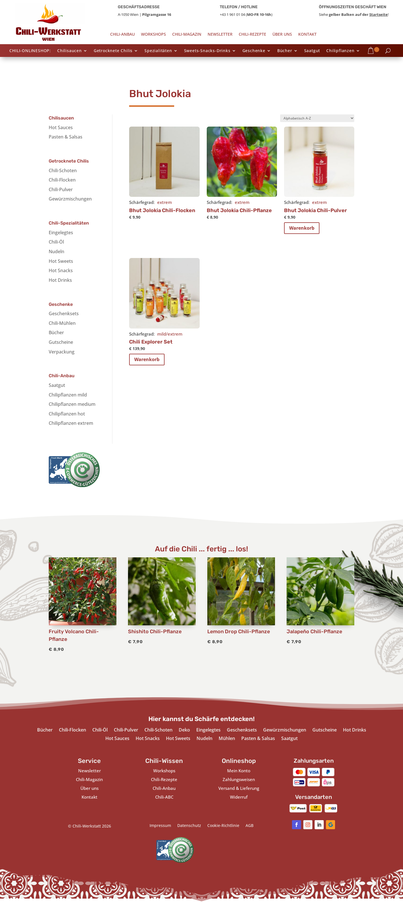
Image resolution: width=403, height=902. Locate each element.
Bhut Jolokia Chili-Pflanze (239, 210)
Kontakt (307, 34)
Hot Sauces (61, 127)
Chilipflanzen (340, 51)
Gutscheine (61, 342)
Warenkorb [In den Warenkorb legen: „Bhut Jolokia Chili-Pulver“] (301, 228)
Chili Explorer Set (150, 342)
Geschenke (253, 51)
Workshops (153, 34)
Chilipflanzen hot (67, 414)
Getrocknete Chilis (113, 51)
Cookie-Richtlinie (223, 826)
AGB (249, 826)
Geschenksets (64, 313)
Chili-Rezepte (252, 34)
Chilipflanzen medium (72, 404)
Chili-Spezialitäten (69, 223)
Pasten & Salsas (65, 137)
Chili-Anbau (122, 34)
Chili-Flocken (62, 180)
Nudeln (56, 251)
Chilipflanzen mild (68, 395)
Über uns (282, 34)
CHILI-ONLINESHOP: (30, 51)
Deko (184, 730)
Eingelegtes (61, 232)
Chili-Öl (56, 242)
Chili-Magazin (186, 34)
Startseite (378, 14)
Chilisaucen (69, 51)
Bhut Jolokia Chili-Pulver (315, 210)
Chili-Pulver (61, 189)
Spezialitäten (158, 51)
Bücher (284, 51)
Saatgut (312, 51)
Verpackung (61, 352)
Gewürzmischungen (70, 199)
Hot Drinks (60, 280)
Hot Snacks (61, 270)
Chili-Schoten (63, 170)
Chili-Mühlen (62, 323)
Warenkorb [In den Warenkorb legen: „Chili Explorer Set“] (146, 359)
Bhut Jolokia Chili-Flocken (162, 210)
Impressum (160, 826)
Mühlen (227, 738)
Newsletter (220, 34)
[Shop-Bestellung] (317, 118)
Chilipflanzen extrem (71, 423)
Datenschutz (189, 826)
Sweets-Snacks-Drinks (207, 51)
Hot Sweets (61, 261)
